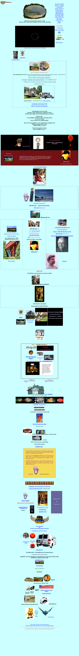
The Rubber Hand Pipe (34, 235)
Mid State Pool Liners (45, 590)
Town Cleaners (57, 10)
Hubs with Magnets (60, 11)
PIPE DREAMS (59, 233)
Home (31, 624)
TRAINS (58, 19)
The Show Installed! (35, 230)
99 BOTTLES (59, 22)
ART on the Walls (30, 319)
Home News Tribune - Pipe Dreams (34, 239)
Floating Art (47, 624)
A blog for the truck (46, 100)
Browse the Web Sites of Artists (35, 488)
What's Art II (37, 207)
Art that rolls (30, 321)
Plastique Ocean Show (58, 12)
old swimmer (22, 57)
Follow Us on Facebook (59, 29)
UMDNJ (46, 625)
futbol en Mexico (59, 42)
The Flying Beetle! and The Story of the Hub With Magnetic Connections (39, 527)
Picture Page (27, 625)
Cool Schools (61, 10)
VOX (29, 237)
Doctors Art (39, 625)
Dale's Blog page (43, 166)
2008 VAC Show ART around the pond (39, 106)
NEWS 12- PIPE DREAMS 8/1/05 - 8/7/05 (62, 231)
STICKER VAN (39, 549)
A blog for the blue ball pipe (43, 205)
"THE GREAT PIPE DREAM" (61, 227)
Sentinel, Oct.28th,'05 (11, 236)
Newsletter (33, 624)
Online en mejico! (11, 260)
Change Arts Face (22, 146)
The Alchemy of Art (42, 404)
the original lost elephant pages (34, 361)
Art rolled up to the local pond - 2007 (39, 103)
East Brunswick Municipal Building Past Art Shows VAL (59, 13)
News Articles (37, 624)
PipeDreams (56, 8)
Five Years (57, 20)
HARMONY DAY (43, 511)
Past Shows (60, 19)
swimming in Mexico (15, 59)
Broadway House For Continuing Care (23, 508)
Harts (42, 625)
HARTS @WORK (25, 500)
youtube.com (39, 446)
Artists (41, 624)
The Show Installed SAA (62, 229)
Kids (56, 11)
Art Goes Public (35, 625)
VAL (60, 35)
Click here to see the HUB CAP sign (39, 530)
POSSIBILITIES (42, 509)
